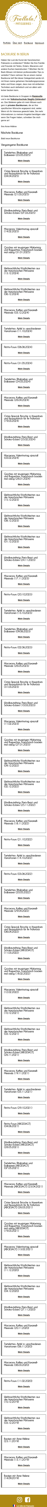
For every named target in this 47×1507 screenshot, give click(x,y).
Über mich (17, 43)
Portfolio (7, 43)
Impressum (39, 43)
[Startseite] (23, 38)
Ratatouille (37, 96)
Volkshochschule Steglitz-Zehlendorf (28, 99)
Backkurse (28, 43)
